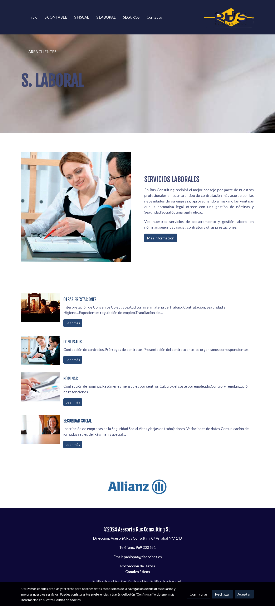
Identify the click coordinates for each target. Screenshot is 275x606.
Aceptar (244, 594)
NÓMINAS (70, 378)
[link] (229, 17)
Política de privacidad (165, 581)
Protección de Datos (137, 566)
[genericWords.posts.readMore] (40, 307)
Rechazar (222, 594)
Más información (160, 238)
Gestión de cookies (134, 581)
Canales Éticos (137, 571)
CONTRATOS (72, 341)
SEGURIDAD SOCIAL (77, 421)
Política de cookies (105, 581)
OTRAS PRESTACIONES (80, 299)
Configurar (198, 594)
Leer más (72, 323)
